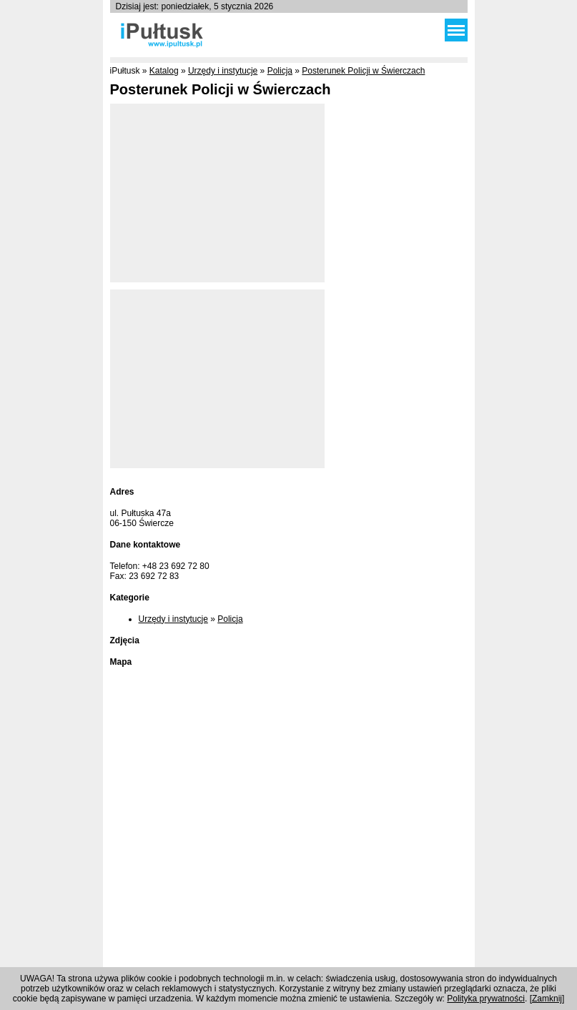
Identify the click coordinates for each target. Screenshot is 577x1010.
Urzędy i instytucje (222, 71)
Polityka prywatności (486, 999)
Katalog (164, 71)
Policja (279, 71)
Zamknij (547, 999)
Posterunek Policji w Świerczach (363, 71)
